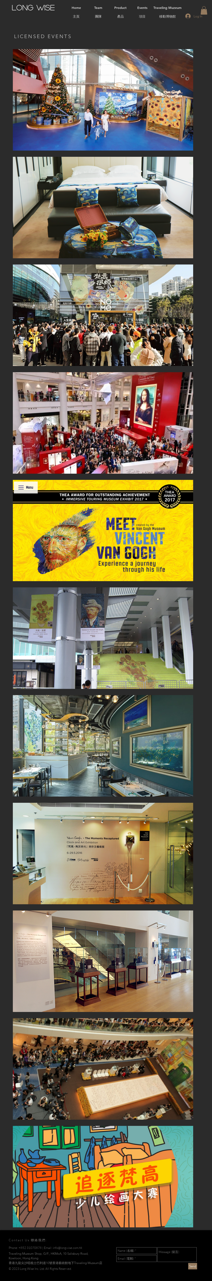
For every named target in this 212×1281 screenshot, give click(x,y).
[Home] (76, 8)
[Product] (120, 8)
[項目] (142, 16)
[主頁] (76, 16)
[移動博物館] (167, 16)
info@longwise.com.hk (67, 1248)
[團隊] (98, 16)
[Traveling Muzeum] (167, 8)
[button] (203, 10)
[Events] (142, 8)
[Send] (192, 1266)
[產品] (120, 16)
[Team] (98, 8)
